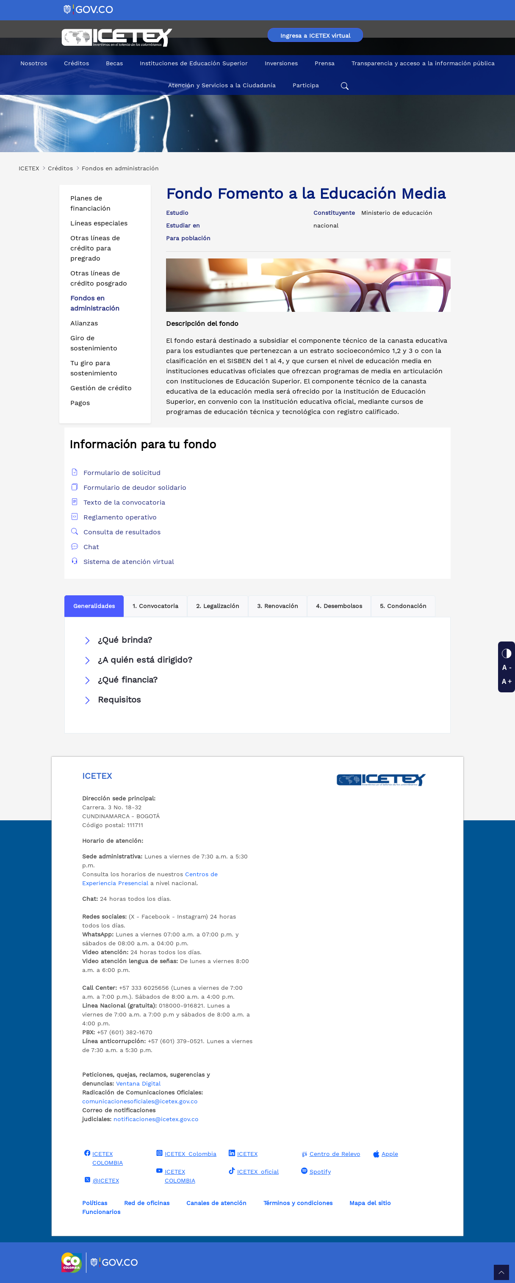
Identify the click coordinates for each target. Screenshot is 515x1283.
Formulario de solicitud (122, 473)
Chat (91, 547)
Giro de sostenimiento (93, 343)
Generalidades (94, 606)
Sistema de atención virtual (128, 562)
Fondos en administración (94, 303)
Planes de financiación (90, 203)
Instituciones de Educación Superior (194, 63)
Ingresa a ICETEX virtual (315, 35)
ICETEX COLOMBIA (102, 1158)
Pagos (80, 403)
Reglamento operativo (120, 517)
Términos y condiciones (297, 1203)
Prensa (325, 63)
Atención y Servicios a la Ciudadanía (222, 85)
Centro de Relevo (329, 1154)
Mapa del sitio (370, 1203)
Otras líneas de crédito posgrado (98, 278)
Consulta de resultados (122, 532)
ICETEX (242, 1153)
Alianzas (84, 323)
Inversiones (281, 63)
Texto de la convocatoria (124, 502)
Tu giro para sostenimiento (93, 368)
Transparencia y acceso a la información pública (423, 63)
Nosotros (33, 63)
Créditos (76, 63)
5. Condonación (403, 606)
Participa (306, 85)
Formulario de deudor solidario (134, 487)
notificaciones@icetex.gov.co (156, 1119)
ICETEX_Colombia (185, 1153)
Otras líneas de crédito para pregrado (95, 248)
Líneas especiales (98, 223)
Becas (114, 63)
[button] (257, 640)
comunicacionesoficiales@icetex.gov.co (140, 1101)
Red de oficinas (146, 1203)
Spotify (315, 1171)
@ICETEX (100, 1180)
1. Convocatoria (155, 606)
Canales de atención (216, 1203)
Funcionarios (101, 1211)
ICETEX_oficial (253, 1171)
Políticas (94, 1203)
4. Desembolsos (339, 606)
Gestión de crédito (101, 388)
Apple (384, 1154)
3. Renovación (277, 606)
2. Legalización (217, 606)
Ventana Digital (138, 1083)
